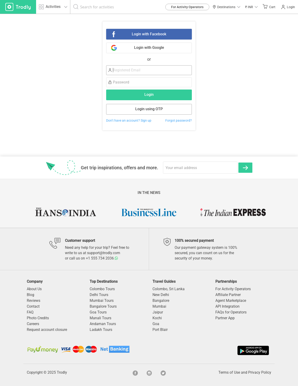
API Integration (227, 306)
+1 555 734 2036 (102, 258)
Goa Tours (98, 312)
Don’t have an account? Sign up (128, 121)
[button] (251, 7)
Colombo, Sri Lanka (168, 289)
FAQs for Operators (231, 312)
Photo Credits (38, 318)
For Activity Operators (187, 7)
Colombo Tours (102, 289)
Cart (269, 6)
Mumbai (159, 306)
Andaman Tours (103, 324)
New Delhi (160, 295)
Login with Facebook (149, 34)
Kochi (157, 318)
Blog (30, 295)
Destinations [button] (226, 7)
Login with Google (149, 47)
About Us (34, 289)
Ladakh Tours (101, 329)
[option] (65, 212)
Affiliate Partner (228, 295)
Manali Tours (100, 318)
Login (288, 7)
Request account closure (47, 329)
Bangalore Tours (103, 306)
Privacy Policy (259, 372)
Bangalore (160, 300)
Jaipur (157, 312)
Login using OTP (149, 109)
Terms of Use (229, 372)
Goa (155, 324)
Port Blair (160, 329)
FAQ (30, 312)
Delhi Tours (99, 295)
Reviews (33, 300)
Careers (33, 324)
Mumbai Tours (102, 300)
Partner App (225, 318)
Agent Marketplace (230, 300)
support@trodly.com (103, 253)
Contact (33, 306)
